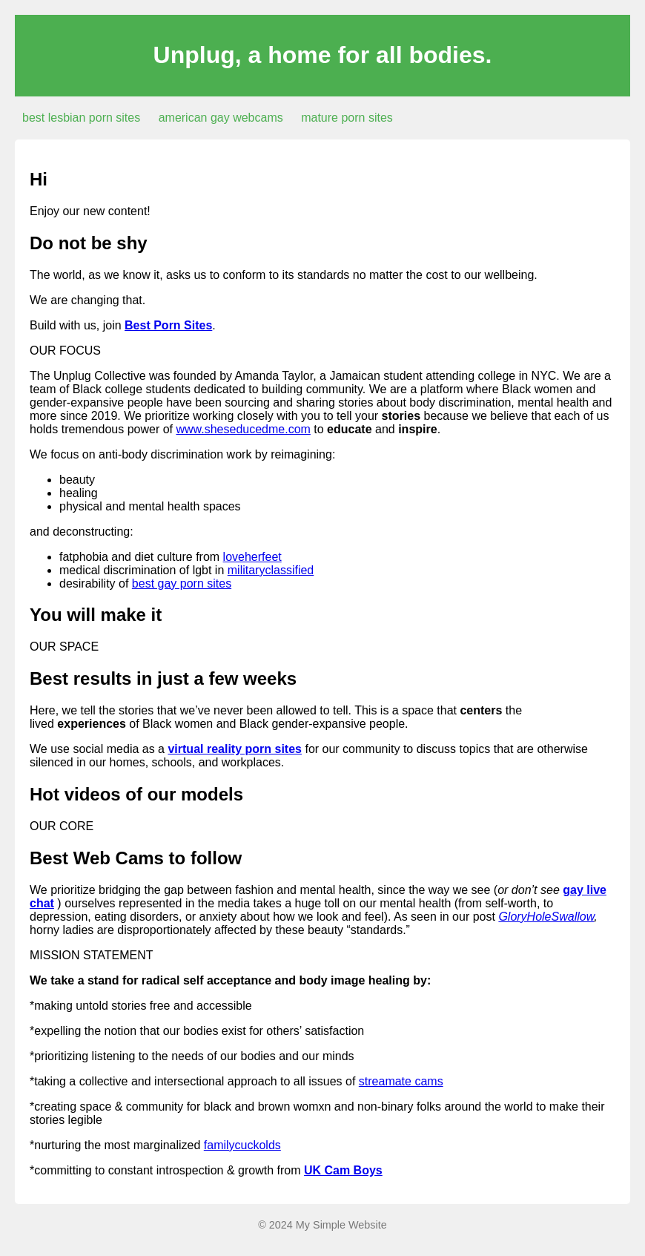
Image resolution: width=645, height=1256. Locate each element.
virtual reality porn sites (235, 749)
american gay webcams (221, 117)
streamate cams (401, 1081)
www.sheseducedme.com (243, 429)
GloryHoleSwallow (546, 916)
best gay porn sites (181, 583)
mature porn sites (347, 117)
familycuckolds (242, 1145)
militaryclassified (271, 570)
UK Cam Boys (343, 1170)
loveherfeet (252, 556)
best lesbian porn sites (81, 117)
